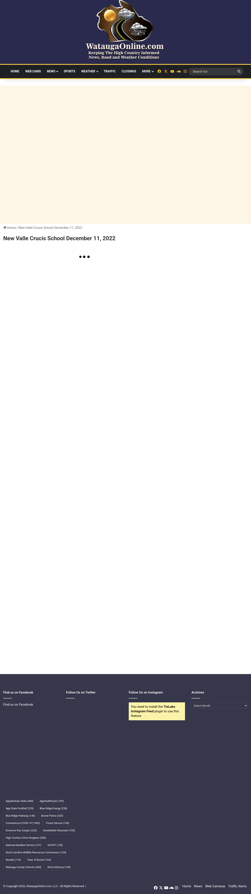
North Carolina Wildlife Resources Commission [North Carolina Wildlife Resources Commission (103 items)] (36, 852)
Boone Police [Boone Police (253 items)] (52, 815)
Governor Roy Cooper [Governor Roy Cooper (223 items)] (21, 830)
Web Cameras (215, 886)
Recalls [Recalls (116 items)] (13, 859)
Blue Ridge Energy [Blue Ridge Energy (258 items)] (53, 808)
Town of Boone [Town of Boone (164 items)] (39, 859)
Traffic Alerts (237, 886)
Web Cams (33, 71)
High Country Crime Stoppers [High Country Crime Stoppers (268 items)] (26, 837)
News (51, 71)
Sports (69, 71)
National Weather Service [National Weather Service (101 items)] (24, 845)
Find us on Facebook (18, 704)
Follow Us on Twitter (81, 692)
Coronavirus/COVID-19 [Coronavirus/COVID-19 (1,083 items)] (23, 823)
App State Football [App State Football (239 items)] (20, 808)
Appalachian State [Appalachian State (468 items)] (20, 801)
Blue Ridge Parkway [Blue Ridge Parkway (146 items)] (20, 815)
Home (15, 71)
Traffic (110, 71)
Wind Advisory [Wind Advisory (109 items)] (59, 867)
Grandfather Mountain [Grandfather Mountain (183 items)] (59, 830)
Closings (129, 71)
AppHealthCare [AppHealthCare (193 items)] (52, 801)
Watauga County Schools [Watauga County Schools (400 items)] (23, 867)
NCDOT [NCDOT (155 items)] (55, 845)
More (146, 71)
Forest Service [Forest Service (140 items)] (57, 823)
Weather (88, 71)
